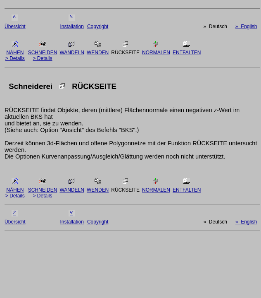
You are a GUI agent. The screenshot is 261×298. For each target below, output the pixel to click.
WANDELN (71, 52)
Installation (71, 26)
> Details (15, 58)
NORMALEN (156, 52)
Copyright (97, 26)
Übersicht (15, 26)
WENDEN (98, 52)
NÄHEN (15, 52)
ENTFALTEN (187, 52)
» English (246, 26)
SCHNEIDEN (42, 52)
